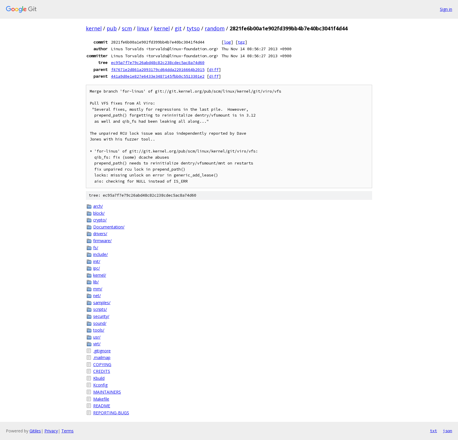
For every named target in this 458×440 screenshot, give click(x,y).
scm (127, 28)
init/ (96, 261)
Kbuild (99, 378)
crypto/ (100, 220)
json (447, 430)
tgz (241, 42)
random (215, 28)
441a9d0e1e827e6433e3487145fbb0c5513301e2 (157, 76)
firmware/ (102, 240)
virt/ (96, 344)
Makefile (101, 399)
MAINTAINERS (107, 392)
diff (213, 69)
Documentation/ (108, 227)
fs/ (95, 247)
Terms (67, 431)
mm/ (97, 289)
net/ (97, 295)
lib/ (96, 282)
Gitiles (35, 431)
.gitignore (102, 351)
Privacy (51, 431)
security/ (101, 316)
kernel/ (99, 275)
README (101, 405)
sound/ (99, 323)
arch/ (98, 206)
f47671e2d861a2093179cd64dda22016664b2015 (157, 69)
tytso (193, 28)
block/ (99, 213)
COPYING (102, 364)
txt (433, 430)
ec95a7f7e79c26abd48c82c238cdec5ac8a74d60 (157, 62)
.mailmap (101, 357)
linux (143, 28)
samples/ (101, 302)
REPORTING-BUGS (111, 412)
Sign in (446, 9)
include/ (100, 254)
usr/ (96, 337)
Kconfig (100, 385)
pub (112, 28)
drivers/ (100, 233)
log (227, 42)
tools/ (98, 330)
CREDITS (101, 371)
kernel (94, 28)
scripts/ (100, 309)
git (178, 28)
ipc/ (96, 268)
